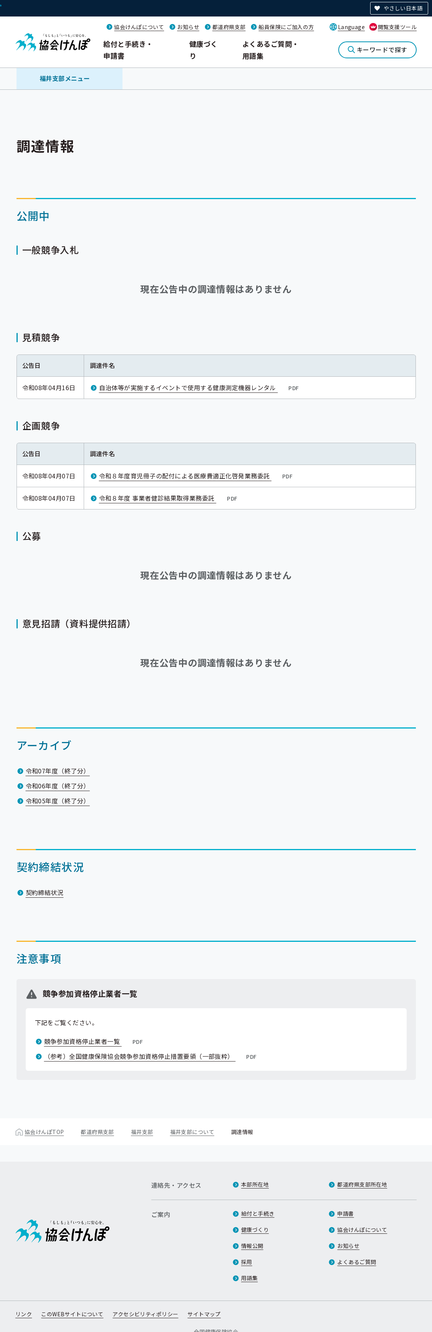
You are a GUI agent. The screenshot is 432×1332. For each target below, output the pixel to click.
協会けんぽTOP (44, 1132)
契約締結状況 (45, 892)
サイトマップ (204, 1314)
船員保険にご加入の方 (286, 27)
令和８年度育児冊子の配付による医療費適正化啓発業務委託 (197, 475)
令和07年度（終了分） (58, 770)
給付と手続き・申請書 (128, 50)
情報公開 (252, 1246)
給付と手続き (258, 1213)
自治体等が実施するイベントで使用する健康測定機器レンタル (200, 387)
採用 (246, 1262)
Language (351, 27)
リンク (23, 1314)
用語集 (249, 1278)
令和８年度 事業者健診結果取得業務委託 (169, 498)
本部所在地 (255, 1184)
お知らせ (188, 27)
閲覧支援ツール (397, 27)
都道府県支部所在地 (362, 1184)
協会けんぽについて (139, 27)
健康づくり (203, 50)
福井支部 (142, 1132)
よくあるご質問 (356, 1262)
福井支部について (192, 1132)
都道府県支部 (229, 27)
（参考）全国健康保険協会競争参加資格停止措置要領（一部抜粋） (151, 1056)
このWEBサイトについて (72, 1314)
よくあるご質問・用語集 (270, 50)
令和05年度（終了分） (58, 800)
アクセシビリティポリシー (145, 1314)
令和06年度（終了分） (58, 785)
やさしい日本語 (403, 8)
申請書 (345, 1213)
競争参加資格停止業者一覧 (94, 1041)
